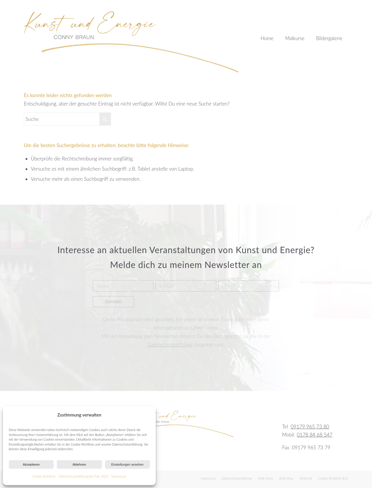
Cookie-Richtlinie (44, 476)
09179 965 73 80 (310, 426)
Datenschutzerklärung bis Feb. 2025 (84, 476)
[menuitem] (267, 36)
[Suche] (67, 119)
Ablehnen (79, 464)
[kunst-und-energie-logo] (132, 36)
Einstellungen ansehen (127, 464)
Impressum (118, 476)
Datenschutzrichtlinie (169, 345)
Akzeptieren (31, 464)
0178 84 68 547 (314, 435)
